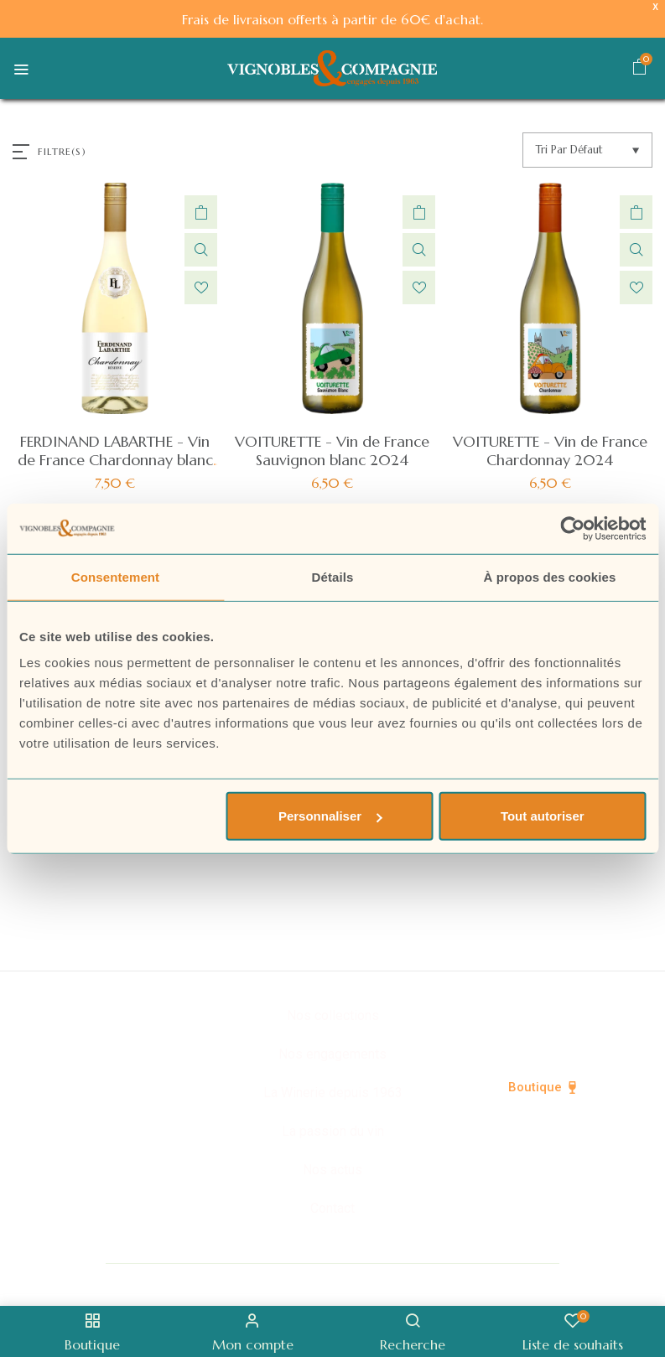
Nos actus (332, 1170)
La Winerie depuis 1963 (333, 1093)
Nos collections (333, 1015)
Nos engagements (332, 1054)
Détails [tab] (333, 576)
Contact (332, 1208)
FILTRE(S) (62, 151)
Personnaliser (330, 816)
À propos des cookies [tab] (550, 576)
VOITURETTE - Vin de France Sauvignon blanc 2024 (332, 450)
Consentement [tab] (115, 576)
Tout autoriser (542, 816)
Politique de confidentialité (332, 1283)
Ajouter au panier (201, 212)
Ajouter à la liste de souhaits (201, 287)
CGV (602, 1283)
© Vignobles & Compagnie (132, 1283)
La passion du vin (333, 1131)
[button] (639, 69)
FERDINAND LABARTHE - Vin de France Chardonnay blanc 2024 (115, 459)
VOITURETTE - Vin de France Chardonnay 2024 (550, 450)
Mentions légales (501, 1283)
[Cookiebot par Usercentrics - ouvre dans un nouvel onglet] (572, 528)
